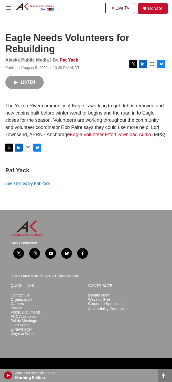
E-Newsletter (21, 329)
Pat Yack (69, 60)
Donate (155, 8)
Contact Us (20, 295)
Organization (21, 300)
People (16, 308)
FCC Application (24, 317)
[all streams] (165, 375)
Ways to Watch (23, 334)
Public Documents (26, 312)
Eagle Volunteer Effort (93, 134)
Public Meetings (24, 321)
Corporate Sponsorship (107, 304)
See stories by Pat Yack (28, 183)
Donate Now (98, 295)
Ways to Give (99, 300)
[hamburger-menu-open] (8, 8)
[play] (8, 375)
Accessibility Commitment (109, 309)
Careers (17, 304)
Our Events (20, 325)
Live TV (120, 8)
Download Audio (133, 134)
